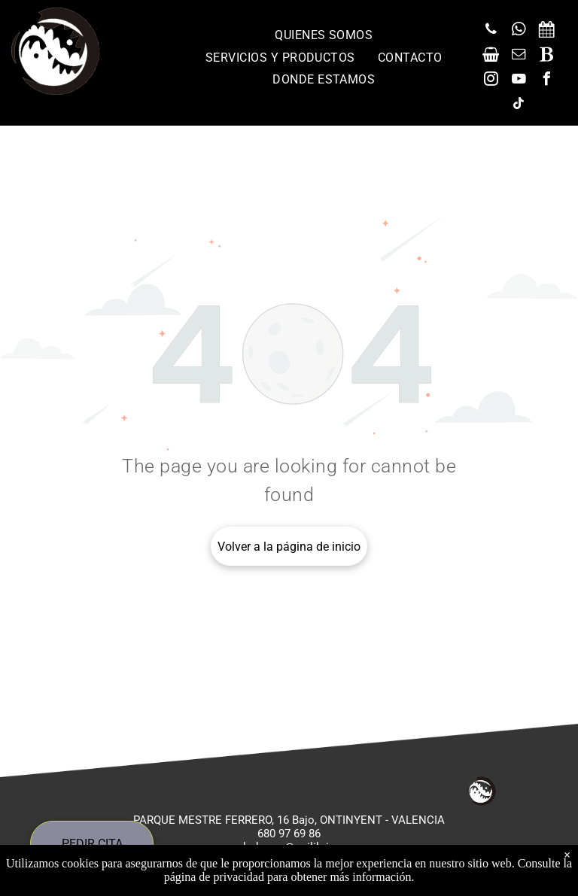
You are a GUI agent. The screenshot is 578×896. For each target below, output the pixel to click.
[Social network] (546, 31)
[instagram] (490, 80)
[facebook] (546, 80)
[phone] (490, 31)
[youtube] (518, 80)
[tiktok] (518, 105)
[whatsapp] (518, 31)
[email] (518, 56)
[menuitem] (323, 35)
